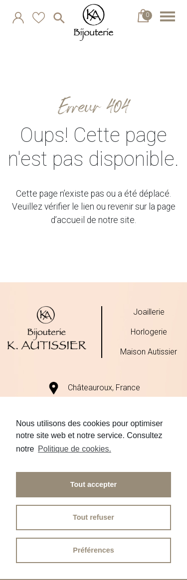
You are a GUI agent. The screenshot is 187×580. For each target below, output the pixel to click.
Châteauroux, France (93, 387)
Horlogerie (149, 332)
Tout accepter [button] (93, 484)
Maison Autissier (148, 351)
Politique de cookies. (74, 449)
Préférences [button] (93, 550)
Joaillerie (149, 312)
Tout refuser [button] (93, 517)
